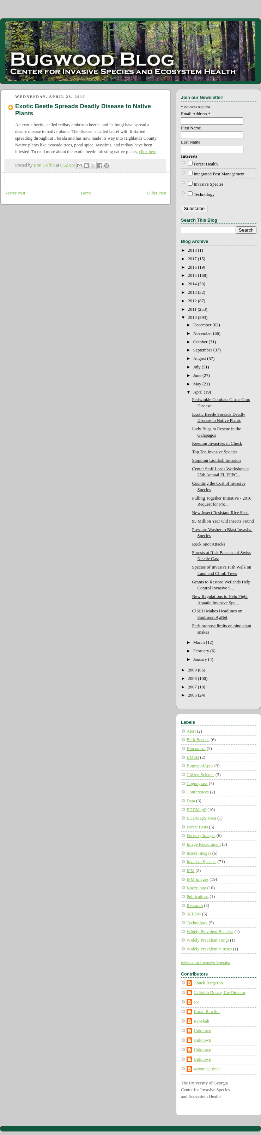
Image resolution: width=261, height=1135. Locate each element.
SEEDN (194, 914)
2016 (193, 267)
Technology (204, 194)
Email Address (195, 113)
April (198, 392)
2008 (193, 678)
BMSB (193, 757)
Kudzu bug (196, 887)
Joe (197, 1002)
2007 (193, 687)
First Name (191, 128)
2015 (193, 275)
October (201, 341)
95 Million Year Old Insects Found (223, 521)
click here (147, 151)
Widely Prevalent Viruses (209, 949)
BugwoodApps (200, 765)
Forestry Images (201, 835)
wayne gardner (207, 1068)
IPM (190, 870)
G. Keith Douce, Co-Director (219, 992)
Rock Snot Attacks (208, 544)
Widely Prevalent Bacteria (210, 931)
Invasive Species (208, 184)
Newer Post (15, 193)
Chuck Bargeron (208, 982)
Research (195, 905)
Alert (191, 731)
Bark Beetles (198, 739)
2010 (193, 317)
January (200, 659)
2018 (193, 250)
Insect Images (199, 853)
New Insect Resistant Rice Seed (220, 512)
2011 (193, 309)
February (202, 650)
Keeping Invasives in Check (217, 443)
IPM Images (197, 879)
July (197, 367)
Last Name (190, 142)
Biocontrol (196, 748)
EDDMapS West (201, 818)
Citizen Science (200, 774)
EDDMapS (196, 809)
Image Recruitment (204, 844)
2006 (193, 695)
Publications (197, 896)
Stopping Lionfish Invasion (216, 460)
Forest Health (206, 164)
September (203, 350)
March (199, 642)
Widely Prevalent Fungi (208, 940)
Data (191, 800)
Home (86, 193)
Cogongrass (197, 783)
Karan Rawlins (207, 1011)
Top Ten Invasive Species (215, 451)
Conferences (198, 792)
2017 (193, 258)
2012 (193, 300)
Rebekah (201, 1021)
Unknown (202, 1030)
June (197, 375)
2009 (193, 670)
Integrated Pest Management (219, 173)
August (200, 358)
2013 (193, 292)
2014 (193, 283)
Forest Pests (197, 827)
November (203, 333)
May (197, 384)
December (203, 324)
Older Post (156, 193)
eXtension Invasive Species (205, 962)
